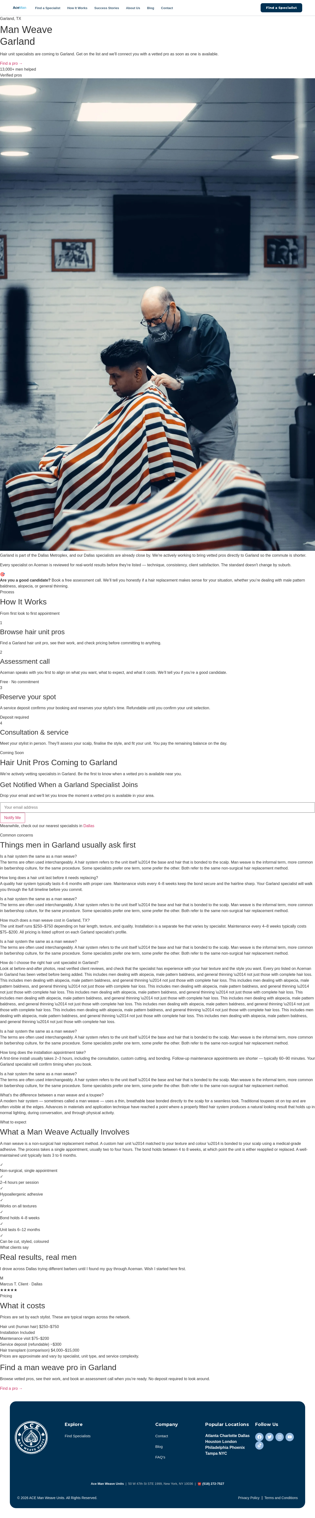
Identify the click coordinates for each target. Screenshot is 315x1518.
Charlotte (228, 1436)
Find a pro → (11, 63)
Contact (167, 8)
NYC (223, 1453)
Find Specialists (78, 1436)
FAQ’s (160, 1457)
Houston (213, 1441)
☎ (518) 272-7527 (210, 1484)
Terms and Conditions (281, 1498)
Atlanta (212, 1436)
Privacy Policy (248, 1498)
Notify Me (12, 818)
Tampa (211, 1453)
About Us (133, 8)
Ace (19, 7)
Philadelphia (216, 1447)
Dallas (88, 826)
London (229, 1441)
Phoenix (237, 1447)
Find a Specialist (48, 8)
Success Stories (106, 8)
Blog (150, 8)
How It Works (77, 8)
